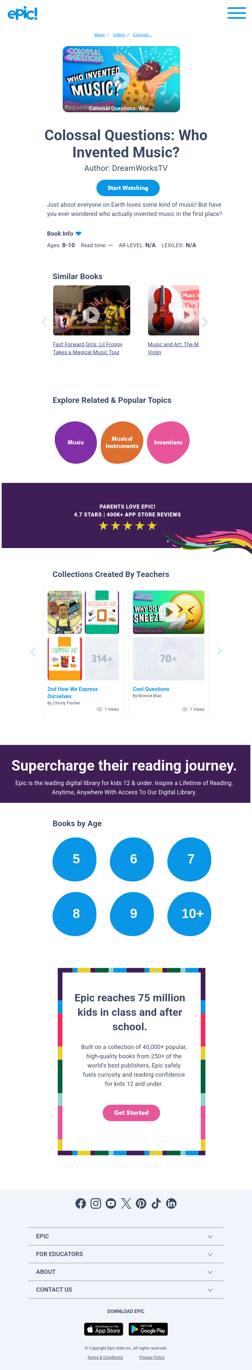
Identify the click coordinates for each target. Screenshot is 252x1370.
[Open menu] (236, 14)
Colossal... (142, 35)
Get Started (131, 1112)
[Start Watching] (128, 188)
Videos (119, 35)
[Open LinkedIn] (171, 1203)
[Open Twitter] (126, 1203)
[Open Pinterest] (141, 1203)
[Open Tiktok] (156, 1203)
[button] (83, 652)
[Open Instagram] (96, 1203)
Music (99, 35)
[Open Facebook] (80, 1203)
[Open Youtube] (111, 1203)
